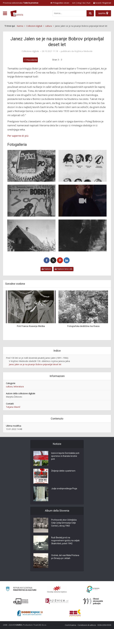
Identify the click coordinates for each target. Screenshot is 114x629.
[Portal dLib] (21, 601)
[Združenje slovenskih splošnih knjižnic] (56, 601)
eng (79, 2)
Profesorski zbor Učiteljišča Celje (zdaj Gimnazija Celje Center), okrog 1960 (64, 523)
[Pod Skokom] (82, 235)
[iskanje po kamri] (69, 13)
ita (84, 2)
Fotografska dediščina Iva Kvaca (83, 326)
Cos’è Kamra (70, 625)
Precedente (31, 59)
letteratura (19, 386)
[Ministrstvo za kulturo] (21, 589)
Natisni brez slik (63, 269)
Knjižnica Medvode (83, 51)
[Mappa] (103, 13)
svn (73, 2)
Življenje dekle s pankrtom (63, 471)
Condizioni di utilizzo (87, 625)
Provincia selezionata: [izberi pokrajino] (20, 2)
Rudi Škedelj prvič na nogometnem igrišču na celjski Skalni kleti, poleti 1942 (65, 541)
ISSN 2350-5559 (104, 625)
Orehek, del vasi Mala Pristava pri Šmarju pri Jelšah (65, 557)
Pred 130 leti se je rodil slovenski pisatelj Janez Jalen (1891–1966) (37, 357)
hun (88, 2)
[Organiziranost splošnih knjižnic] (57, 589)
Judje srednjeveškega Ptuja (64, 488)
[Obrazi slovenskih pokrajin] (93, 601)
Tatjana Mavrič (13, 406)
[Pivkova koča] (31, 235)
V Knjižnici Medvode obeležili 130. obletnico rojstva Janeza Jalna (39, 361)
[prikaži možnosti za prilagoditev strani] (59, 2)
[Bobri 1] (31, 201)
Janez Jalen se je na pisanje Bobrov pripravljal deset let (35, 364)
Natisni (46, 269)
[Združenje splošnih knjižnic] (75, 613)
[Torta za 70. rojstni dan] (31, 166)
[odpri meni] (5, 13)
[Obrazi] (82, 166)
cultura (9, 386)
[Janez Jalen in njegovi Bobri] (82, 201)
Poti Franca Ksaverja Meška (31, 326)
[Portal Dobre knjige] (30, 613)
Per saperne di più (17, 135)
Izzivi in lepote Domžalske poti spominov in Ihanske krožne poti (65, 456)
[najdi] (90, 13)
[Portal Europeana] (93, 589)
